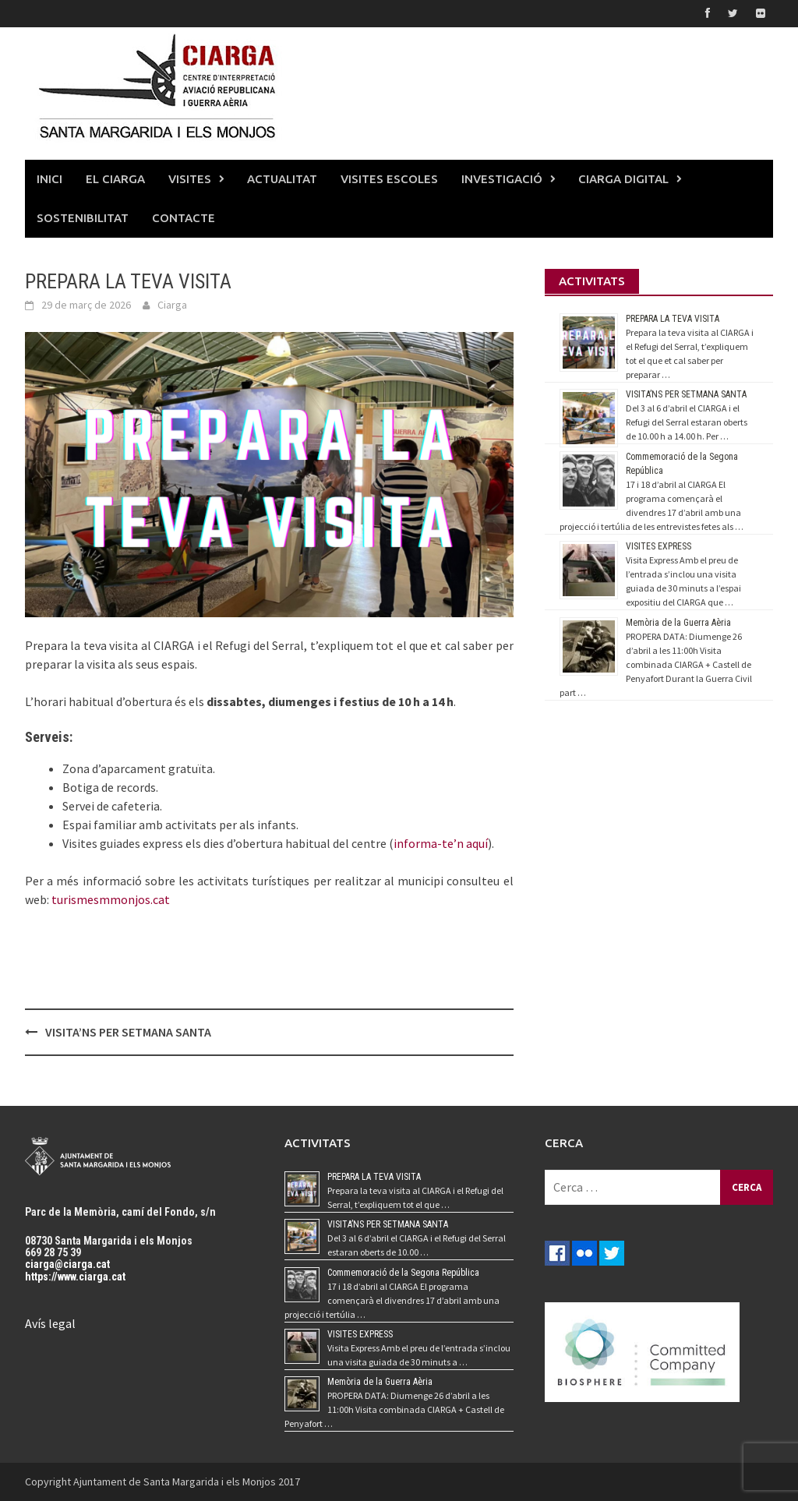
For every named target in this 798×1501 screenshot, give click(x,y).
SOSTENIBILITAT (83, 217)
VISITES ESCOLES (389, 178)
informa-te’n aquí (441, 843)
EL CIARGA (115, 178)
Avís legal (50, 1323)
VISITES (189, 178)
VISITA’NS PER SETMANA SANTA (128, 1032)
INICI (49, 178)
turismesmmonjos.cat (110, 899)
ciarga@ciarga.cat (67, 1264)
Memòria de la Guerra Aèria (678, 622)
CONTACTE (183, 217)
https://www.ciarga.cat (75, 1276)
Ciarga (172, 305)
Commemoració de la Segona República (403, 1272)
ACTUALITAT (282, 178)
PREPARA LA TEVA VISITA (672, 318)
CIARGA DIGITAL (623, 178)
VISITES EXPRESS (658, 546)
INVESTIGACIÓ (501, 178)
